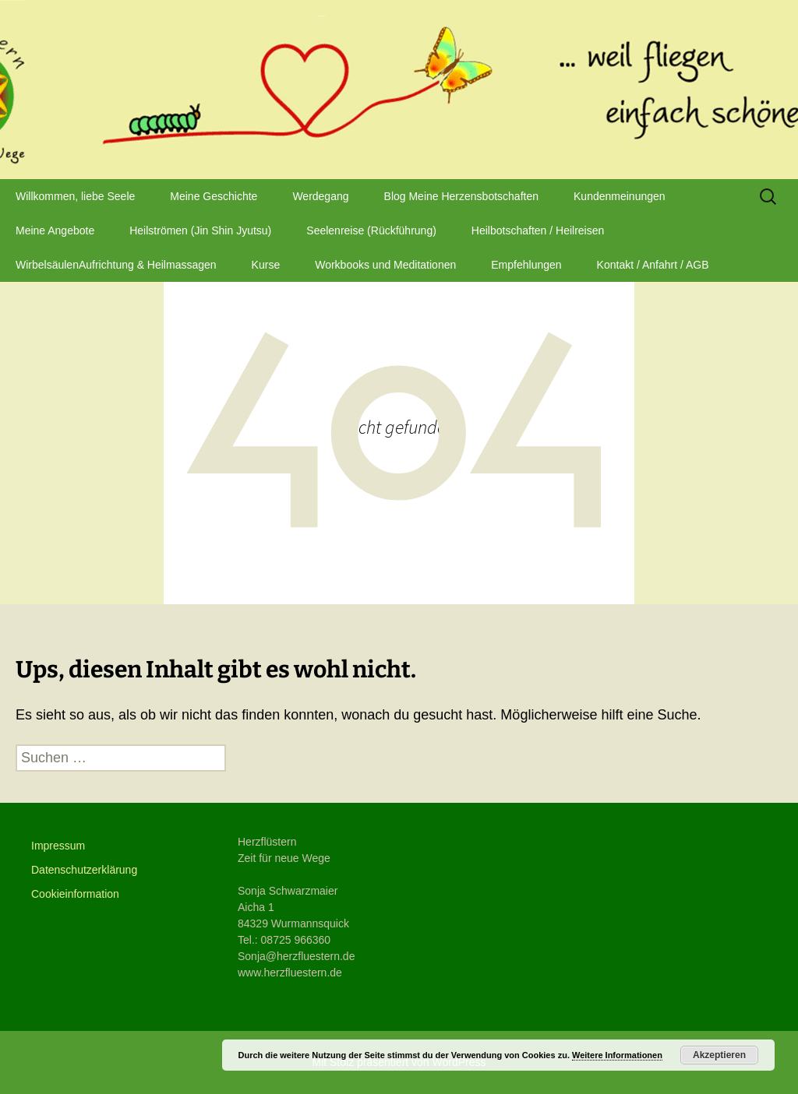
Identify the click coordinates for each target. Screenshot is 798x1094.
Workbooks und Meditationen (385, 265)
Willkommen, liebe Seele (75, 196)
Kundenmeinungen (620, 196)
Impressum (58, 845)
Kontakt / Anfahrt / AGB (653, 265)
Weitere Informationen (617, 1055)
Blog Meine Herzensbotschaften (461, 196)
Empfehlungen (526, 265)
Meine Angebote (55, 230)
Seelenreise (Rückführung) (371, 230)
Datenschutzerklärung (84, 870)
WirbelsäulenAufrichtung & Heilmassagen (116, 265)
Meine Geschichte (213, 196)
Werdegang (320, 196)
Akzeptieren (719, 1055)
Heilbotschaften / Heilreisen (537, 230)
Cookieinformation (75, 894)
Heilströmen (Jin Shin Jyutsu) (200, 230)
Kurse (266, 265)
